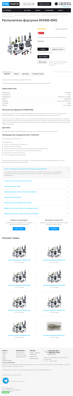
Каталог (8, 10)
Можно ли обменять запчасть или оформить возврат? (20, 191)
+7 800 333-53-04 (64, 4)
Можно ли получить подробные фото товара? (18, 202)
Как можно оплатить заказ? (12, 186)
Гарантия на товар (21, 354)
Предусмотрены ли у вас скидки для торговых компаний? (21, 213)
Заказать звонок (44, 4)
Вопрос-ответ (33, 356)
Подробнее (54, 228)
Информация (20, 350)
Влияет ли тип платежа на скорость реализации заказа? (21, 208)
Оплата (37, 10)
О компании (49, 10)
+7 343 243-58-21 (64, 3)
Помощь (32, 350)
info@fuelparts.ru (66, 6)
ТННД (3, 356)
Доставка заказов (21, 356)
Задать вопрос (19, 228)
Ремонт (60, 10)
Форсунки (4, 352)
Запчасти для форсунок (8, 362)
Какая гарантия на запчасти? (13, 197)
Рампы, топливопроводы (7, 359)
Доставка (27, 10)
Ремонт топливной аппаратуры (35, 353)
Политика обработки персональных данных (13, 381)
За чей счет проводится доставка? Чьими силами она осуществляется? (25, 168)
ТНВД (3, 354)
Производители (34, 358)
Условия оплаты (20, 352)
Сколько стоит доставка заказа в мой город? (18, 180)
